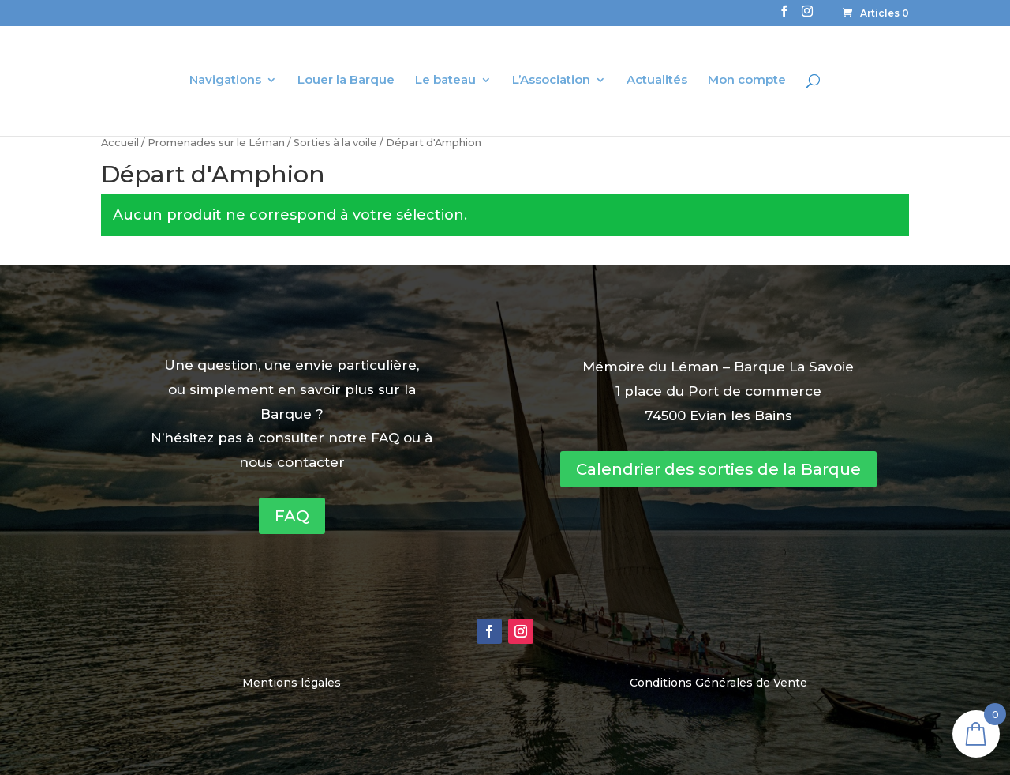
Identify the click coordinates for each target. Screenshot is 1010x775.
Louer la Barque (346, 80)
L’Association (551, 80)
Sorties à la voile (335, 143)
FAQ (292, 515)
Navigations (225, 80)
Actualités (657, 80)
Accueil (120, 143)
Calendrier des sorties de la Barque (718, 469)
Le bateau (445, 80)
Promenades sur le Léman (216, 143)
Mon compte (747, 80)
